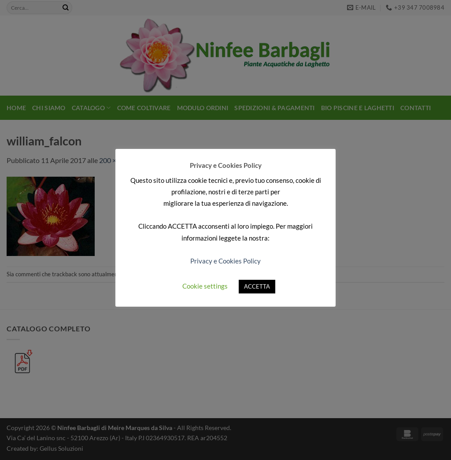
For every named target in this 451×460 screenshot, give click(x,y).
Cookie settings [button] (205, 286)
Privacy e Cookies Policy (225, 261)
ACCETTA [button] (257, 286)
